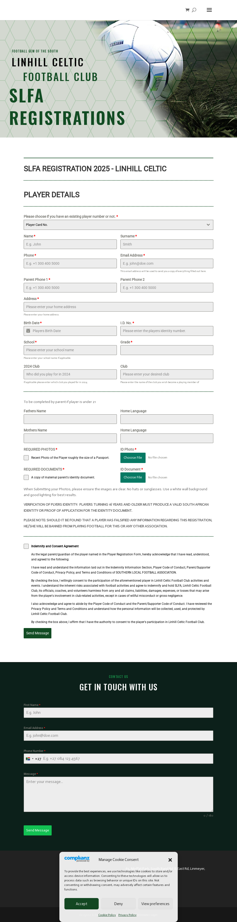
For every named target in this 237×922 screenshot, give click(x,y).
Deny (118, 904)
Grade (126, 342)
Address (31, 299)
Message (31, 774)
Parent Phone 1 (37, 280)
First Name (32, 705)
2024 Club (32, 366)
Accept (81, 904)
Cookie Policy (107, 915)
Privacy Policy (127, 915)
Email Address (132, 255)
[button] (170, 859)
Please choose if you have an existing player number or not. (71, 216)
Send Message (37, 633)
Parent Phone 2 (132, 280)
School (30, 342)
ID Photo (128, 449)
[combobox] (118, 225)
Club (123, 366)
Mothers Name (35, 430)
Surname (128, 236)
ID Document (131, 469)
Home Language (133, 411)
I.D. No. (127, 323)
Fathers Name (35, 411)
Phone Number (34, 751)
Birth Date (33, 323)
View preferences (155, 904)
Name (29, 236)
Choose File (133, 457)
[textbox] (114, 225)
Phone (30, 255)
